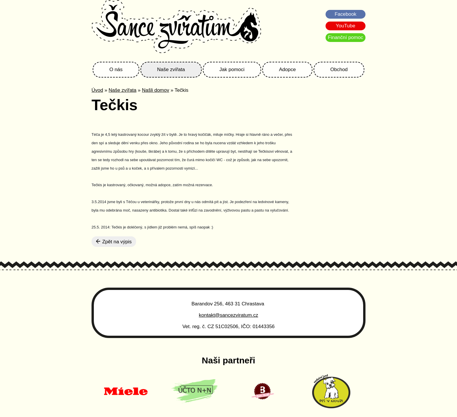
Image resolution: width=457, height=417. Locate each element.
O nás (115, 69)
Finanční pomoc (345, 37)
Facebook (345, 14)
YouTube (345, 26)
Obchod (339, 69)
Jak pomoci (232, 69)
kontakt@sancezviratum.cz (228, 315)
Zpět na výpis (114, 241)
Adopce (287, 69)
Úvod (97, 90)
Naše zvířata (171, 69)
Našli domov (155, 90)
